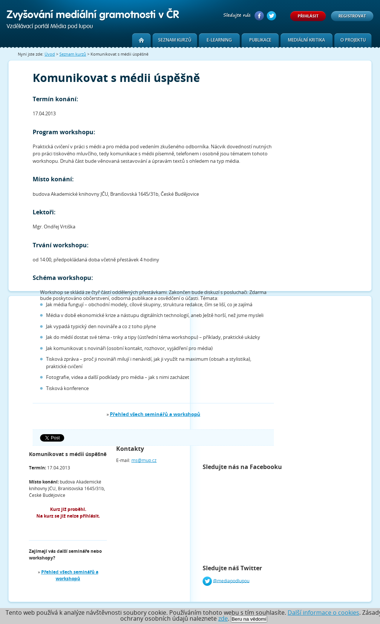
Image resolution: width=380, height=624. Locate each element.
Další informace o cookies (323, 612)
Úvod (50, 54)
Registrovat (352, 16)
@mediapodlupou (231, 580)
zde (223, 618)
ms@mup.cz (144, 460)
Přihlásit (308, 16)
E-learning (219, 40)
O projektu (353, 40)
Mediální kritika (306, 40)
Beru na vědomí (249, 619)
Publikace (260, 40)
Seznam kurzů (174, 40)
